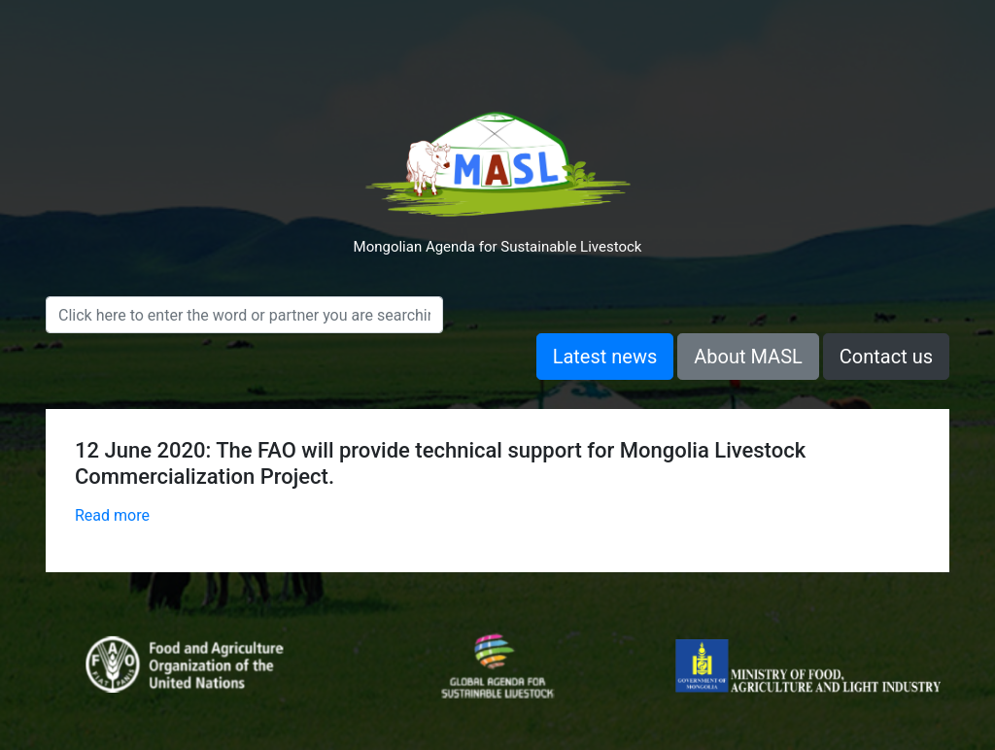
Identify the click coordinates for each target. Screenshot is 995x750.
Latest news (605, 356)
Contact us (886, 356)
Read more (112, 515)
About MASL (748, 356)
